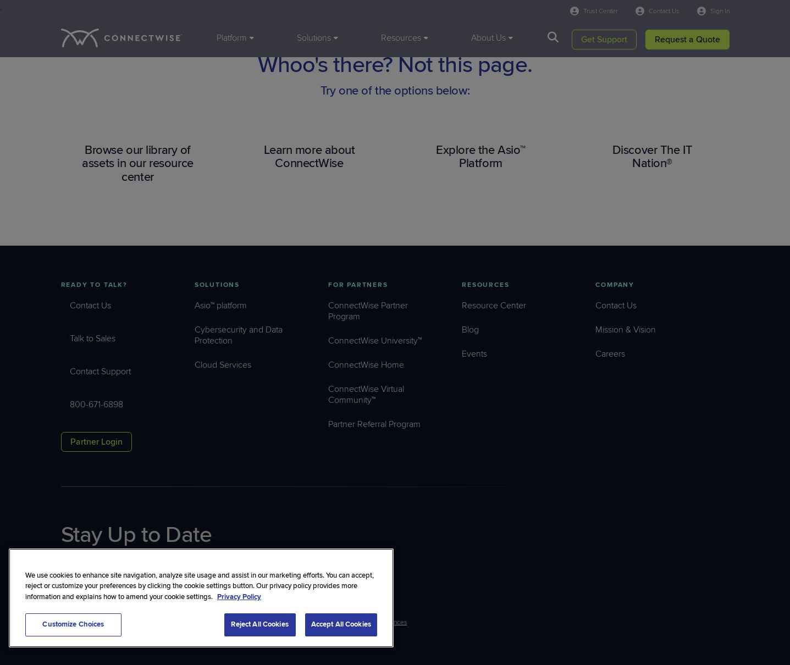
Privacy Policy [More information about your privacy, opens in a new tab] (239, 596)
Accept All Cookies (341, 624)
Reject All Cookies (259, 624)
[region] (201, 597)
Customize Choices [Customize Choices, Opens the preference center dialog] (73, 624)
